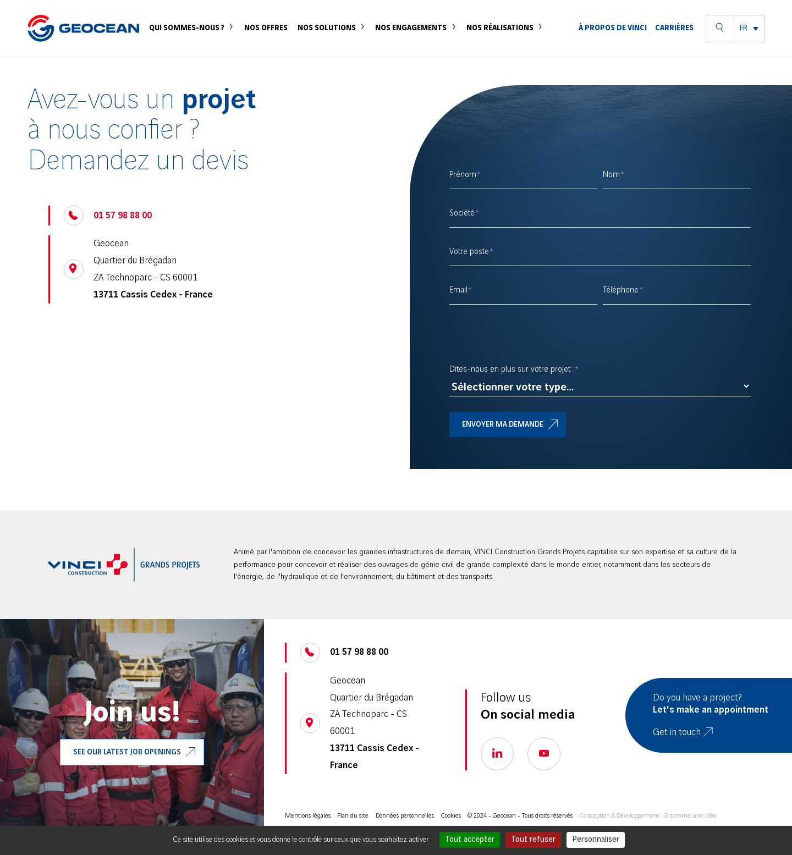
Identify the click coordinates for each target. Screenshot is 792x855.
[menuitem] (749, 40)
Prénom (462, 174)
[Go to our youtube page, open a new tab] (543, 753)
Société (462, 213)
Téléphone (621, 290)
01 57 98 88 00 (123, 215)
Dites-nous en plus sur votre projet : (511, 369)
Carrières (674, 40)
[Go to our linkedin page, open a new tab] (497, 753)
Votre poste (469, 251)
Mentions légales (308, 815)
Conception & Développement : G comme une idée (648, 815)
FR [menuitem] (743, 40)
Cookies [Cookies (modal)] (451, 815)
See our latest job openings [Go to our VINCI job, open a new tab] (127, 752)
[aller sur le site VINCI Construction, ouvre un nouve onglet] (123, 564)
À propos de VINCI (614, 39)
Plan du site (353, 815)
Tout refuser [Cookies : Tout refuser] (533, 839)
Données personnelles (405, 815)
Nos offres (273, 39)
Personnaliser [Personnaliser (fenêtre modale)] (595, 839)
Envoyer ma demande (502, 424)
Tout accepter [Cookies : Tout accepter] (469, 839)
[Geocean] (83, 40)
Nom (611, 174)
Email (458, 290)
